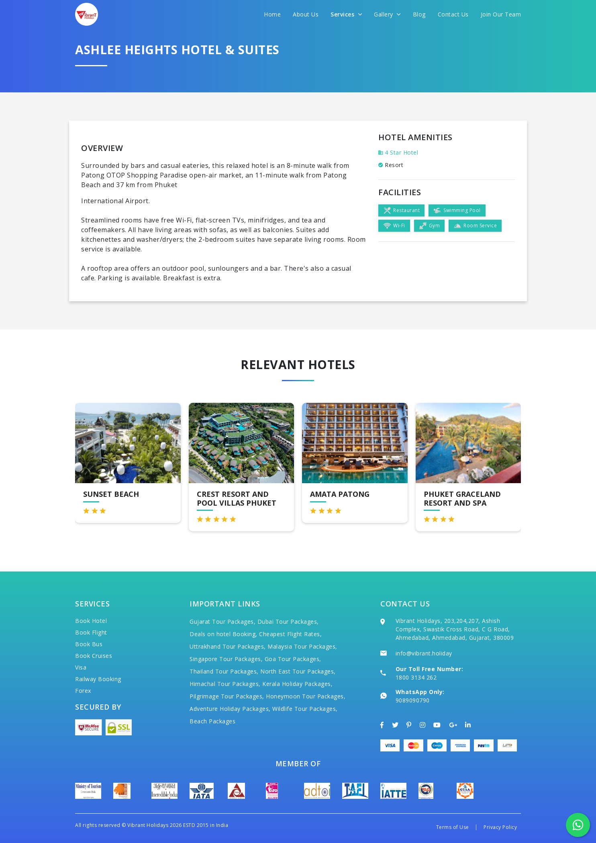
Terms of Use (452, 827)
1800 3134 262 (416, 677)
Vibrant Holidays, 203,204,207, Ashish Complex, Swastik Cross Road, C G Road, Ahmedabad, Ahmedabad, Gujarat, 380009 (455, 629)
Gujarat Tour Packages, (222, 621)
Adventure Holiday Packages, (230, 708)
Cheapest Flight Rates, (290, 634)
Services (346, 14)
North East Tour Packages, (298, 671)
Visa (80, 667)
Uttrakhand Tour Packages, (228, 646)
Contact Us (453, 14)
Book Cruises (93, 655)
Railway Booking (98, 679)
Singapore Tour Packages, (226, 659)
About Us (305, 14)
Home (272, 14)
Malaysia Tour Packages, (302, 646)
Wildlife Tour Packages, (305, 708)
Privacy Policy (500, 827)
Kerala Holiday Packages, (297, 684)
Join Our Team (501, 14)
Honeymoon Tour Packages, (305, 696)
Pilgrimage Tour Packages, (227, 696)
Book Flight (91, 632)
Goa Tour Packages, (293, 659)
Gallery (387, 14)
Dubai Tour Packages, (288, 621)
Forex (83, 690)
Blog (419, 14)
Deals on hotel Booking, (223, 634)
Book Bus (88, 644)
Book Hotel (91, 621)
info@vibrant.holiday (424, 653)
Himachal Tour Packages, (225, 684)
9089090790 (413, 700)
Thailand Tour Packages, (224, 671)
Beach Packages (212, 721)
